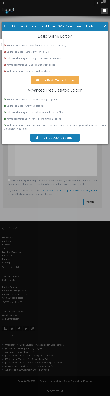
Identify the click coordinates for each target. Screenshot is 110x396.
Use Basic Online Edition (55, 80)
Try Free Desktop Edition (55, 138)
